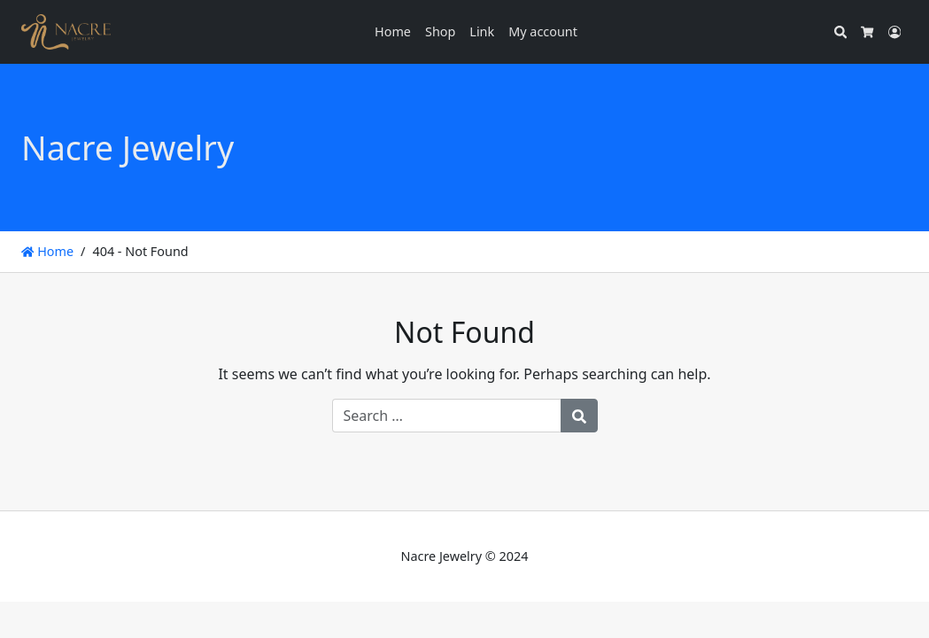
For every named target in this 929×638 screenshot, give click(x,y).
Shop (440, 31)
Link (481, 31)
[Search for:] (446, 415)
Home (393, 31)
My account (542, 31)
